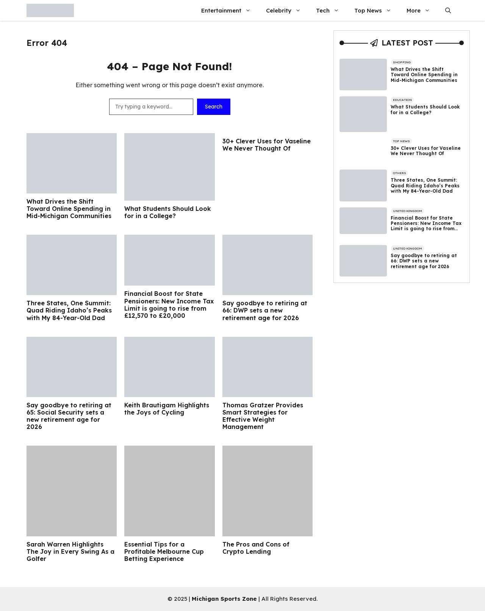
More (422, 10)
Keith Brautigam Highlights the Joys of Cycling (166, 409)
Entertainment (229, 10)
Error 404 (47, 43)
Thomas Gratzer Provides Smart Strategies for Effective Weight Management (262, 416)
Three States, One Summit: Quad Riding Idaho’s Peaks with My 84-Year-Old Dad (69, 310)
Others (399, 173)
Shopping (402, 62)
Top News (376, 10)
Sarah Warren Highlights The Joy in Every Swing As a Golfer (70, 551)
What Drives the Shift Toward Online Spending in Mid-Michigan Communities (69, 209)
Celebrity (287, 10)
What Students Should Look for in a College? (167, 212)
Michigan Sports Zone (224, 598)
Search (213, 106)
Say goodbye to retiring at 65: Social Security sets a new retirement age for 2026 (69, 416)
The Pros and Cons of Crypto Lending (255, 548)
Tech (331, 10)
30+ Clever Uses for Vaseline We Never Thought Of (266, 145)
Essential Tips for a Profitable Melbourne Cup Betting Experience (164, 551)
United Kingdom (407, 211)
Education (402, 100)
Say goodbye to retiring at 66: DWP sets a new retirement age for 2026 (264, 310)
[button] (448, 10)
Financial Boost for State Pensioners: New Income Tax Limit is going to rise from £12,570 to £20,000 (169, 304)
